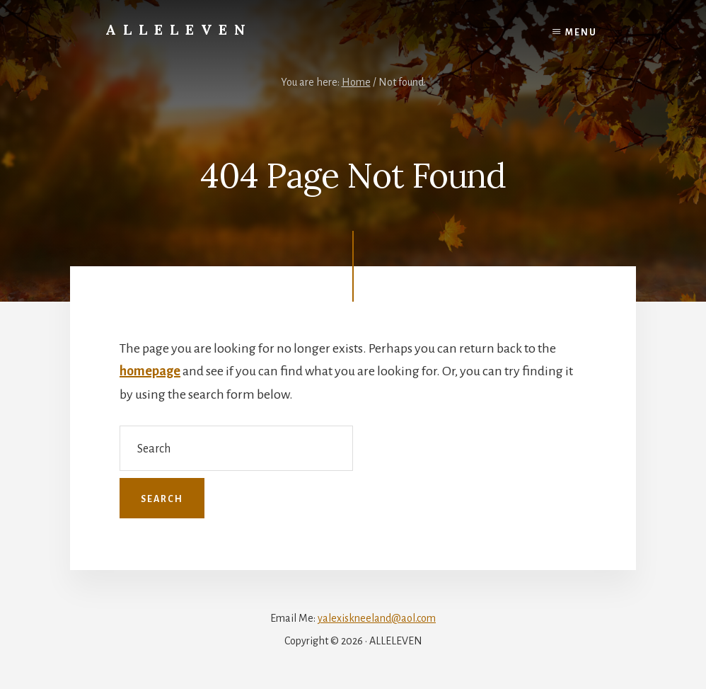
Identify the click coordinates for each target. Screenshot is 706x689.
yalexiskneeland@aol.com (377, 618)
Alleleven (179, 29)
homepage (150, 371)
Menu (581, 33)
